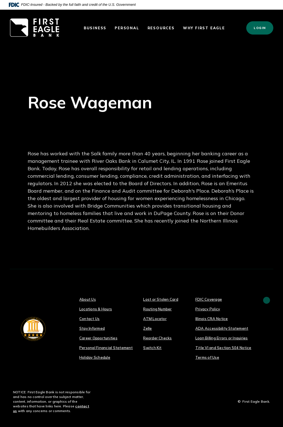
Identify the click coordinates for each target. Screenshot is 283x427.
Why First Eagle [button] (204, 28)
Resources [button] (161, 28)
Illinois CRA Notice (211, 318)
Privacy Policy (207, 309)
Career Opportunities (98, 338)
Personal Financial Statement (106, 347)
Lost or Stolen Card (160, 299)
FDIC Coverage (208, 299)
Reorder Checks (157, 338)
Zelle (147, 328)
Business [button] (95, 28)
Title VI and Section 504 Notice (223, 347)
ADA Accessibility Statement (221, 328)
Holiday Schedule (94, 357)
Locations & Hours (95, 309)
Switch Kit (152, 347)
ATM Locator (155, 318)
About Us (87, 299)
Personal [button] (127, 28)
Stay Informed (92, 328)
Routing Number (157, 309)
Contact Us (89, 318)
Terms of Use (207, 357)
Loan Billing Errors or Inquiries (221, 338)
